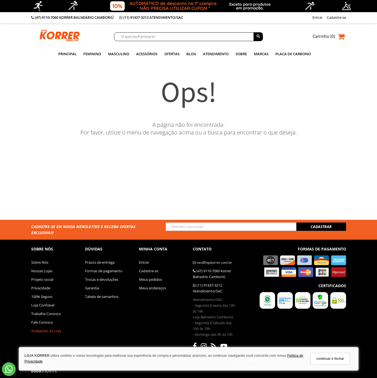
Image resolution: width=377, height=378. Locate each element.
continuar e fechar (330, 359)
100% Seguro (41, 296)
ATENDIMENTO (216, 54)
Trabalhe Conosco (46, 313)
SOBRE (241, 54)
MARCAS (261, 54)
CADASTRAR (321, 226)
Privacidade (40, 288)
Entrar (144, 262)
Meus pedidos (150, 279)
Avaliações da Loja (46, 330)
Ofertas (172, 54)
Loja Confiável (42, 305)
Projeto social (42, 279)
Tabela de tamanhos (101, 296)
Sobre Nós (39, 262)
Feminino (92, 54)
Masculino (118, 54)
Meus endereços (152, 288)
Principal (67, 54)
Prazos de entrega (100, 262)
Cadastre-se (148, 270)
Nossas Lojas (41, 270)
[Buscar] (258, 36)
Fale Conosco (42, 322)
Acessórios (146, 54)
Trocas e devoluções (101, 279)
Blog (191, 54)
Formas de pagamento (103, 270)
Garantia (92, 288)
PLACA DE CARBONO (293, 54)
